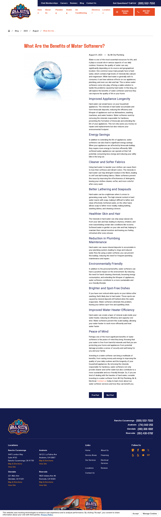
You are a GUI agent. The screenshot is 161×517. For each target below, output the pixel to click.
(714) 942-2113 (145, 424)
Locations (89, 468)
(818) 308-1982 (145, 428)
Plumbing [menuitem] (59, 11)
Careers (64, 3)
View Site (12, 467)
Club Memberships (49, 3)
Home (87, 450)
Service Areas (91, 455)
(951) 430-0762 (145, 433)
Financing (105, 455)
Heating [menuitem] (69, 11)
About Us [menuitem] (48, 11)
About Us (105, 450)
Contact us (101, 381)
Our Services (90, 460)
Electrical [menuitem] (96, 11)
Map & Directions (15, 464)
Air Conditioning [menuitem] (81, 11)
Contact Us (91, 3)
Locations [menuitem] (106, 11)
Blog (82, 3)
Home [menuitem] (40, 11)
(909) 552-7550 (146, 3)
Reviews (73, 3)
